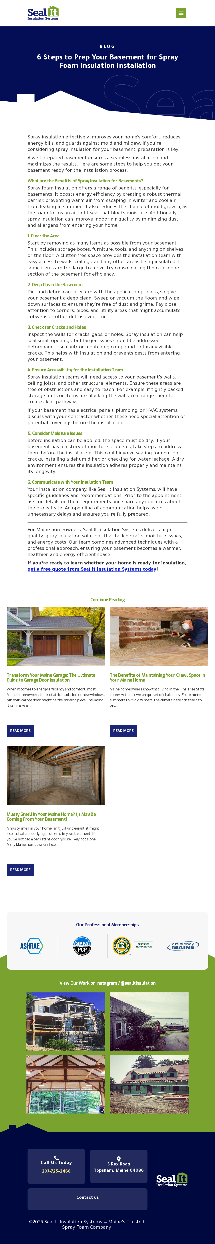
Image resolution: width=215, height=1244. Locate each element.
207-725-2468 (56, 1171)
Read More (20, 731)
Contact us (87, 1198)
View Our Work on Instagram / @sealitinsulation (108, 983)
